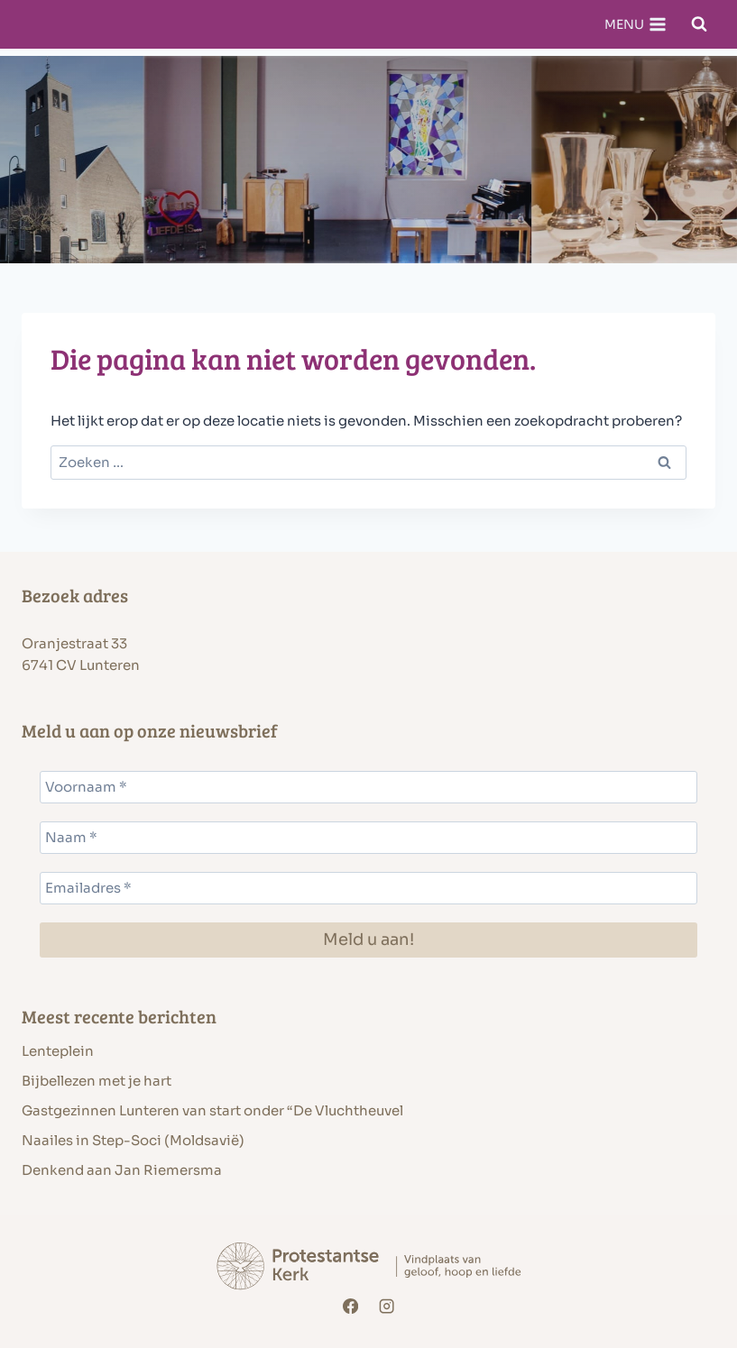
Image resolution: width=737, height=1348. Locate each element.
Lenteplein (58, 1050)
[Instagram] (386, 1306)
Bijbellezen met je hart (96, 1080)
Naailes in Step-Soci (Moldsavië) (133, 1140)
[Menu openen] (635, 24)
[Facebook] (350, 1306)
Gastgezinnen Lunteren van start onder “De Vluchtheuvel (212, 1110)
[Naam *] (368, 837)
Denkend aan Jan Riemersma (122, 1169)
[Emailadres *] (368, 888)
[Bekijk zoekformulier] (699, 24)
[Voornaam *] (368, 787)
